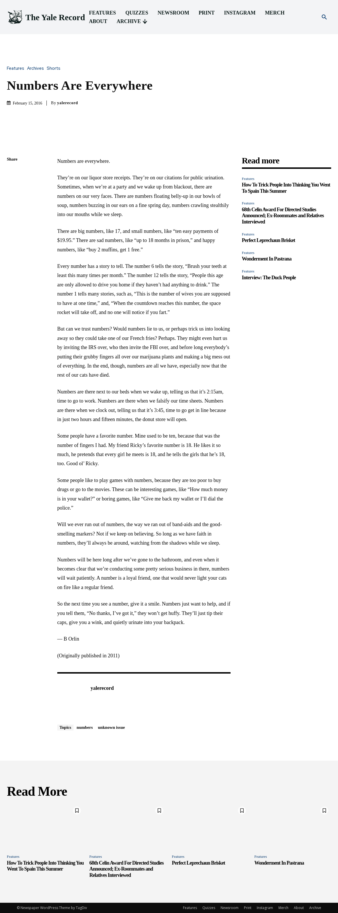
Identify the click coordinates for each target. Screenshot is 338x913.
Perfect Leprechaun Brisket (268, 240)
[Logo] (46, 17)
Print (247, 907)
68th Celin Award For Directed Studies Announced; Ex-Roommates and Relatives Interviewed (283, 216)
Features (17, 68)
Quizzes (208, 907)
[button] (324, 17)
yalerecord (67, 103)
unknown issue (111, 727)
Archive (315, 907)
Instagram (265, 907)
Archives (37, 68)
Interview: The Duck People (269, 277)
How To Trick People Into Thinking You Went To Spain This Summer (45, 866)
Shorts (55, 68)
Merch (283, 907)
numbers (85, 727)
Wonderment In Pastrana (267, 259)
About (299, 907)
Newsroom (230, 907)
